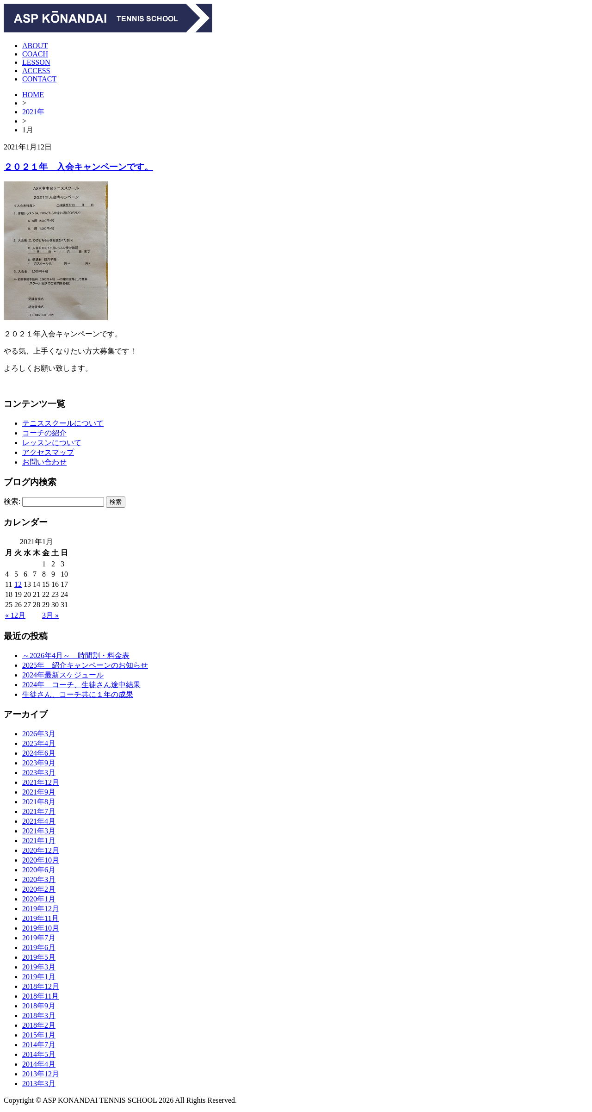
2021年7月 (39, 811)
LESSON (36, 62)
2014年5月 (39, 1054)
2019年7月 (39, 938)
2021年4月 (39, 821)
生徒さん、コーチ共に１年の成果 (77, 694)
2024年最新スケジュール (63, 675)
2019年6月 (39, 947)
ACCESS (36, 71)
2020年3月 (39, 879)
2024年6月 (39, 753)
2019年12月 (40, 909)
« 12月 (15, 615)
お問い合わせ (44, 462)
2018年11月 (40, 996)
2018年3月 (39, 1015)
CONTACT (39, 79)
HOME (33, 95)
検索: (12, 501)
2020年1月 (39, 899)
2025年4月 (39, 743)
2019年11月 (40, 918)
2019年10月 (40, 928)
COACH (35, 54)
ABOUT (35, 46)
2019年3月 (39, 967)
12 (18, 584)
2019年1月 (39, 977)
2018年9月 (39, 1006)
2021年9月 (39, 792)
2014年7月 (39, 1045)
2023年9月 (39, 763)
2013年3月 (39, 1083)
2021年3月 (39, 831)
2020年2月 (39, 889)
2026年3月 (39, 734)
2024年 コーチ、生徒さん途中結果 (81, 685)
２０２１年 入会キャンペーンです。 (78, 167)
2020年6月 (39, 870)
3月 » (50, 615)
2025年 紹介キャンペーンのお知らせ (85, 665)
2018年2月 (39, 1025)
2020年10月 (40, 860)
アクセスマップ (48, 452)
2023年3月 (39, 773)
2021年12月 (40, 782)
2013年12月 (40, 1074)
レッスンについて (51, 443)
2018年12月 (40, 986)
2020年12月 (40, 850)
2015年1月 (39, 1035)
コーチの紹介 (44, 433)
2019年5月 (39, 957)
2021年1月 (39, 841)
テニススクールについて (63, 423)
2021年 (33, 112)
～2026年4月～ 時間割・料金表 (76, 655)
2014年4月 (39, 1064)
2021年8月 (39, 802)
